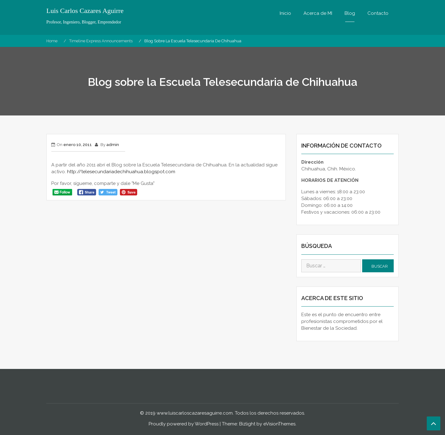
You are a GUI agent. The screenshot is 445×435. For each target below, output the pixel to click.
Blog (350, 13)
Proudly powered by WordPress (183, 424)
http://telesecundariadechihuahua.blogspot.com (121, 171)
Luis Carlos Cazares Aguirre (85, 10)
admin (112, 144)
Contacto (377, 13)
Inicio (285, 13)
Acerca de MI (317, 13)
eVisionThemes (279, 424)
